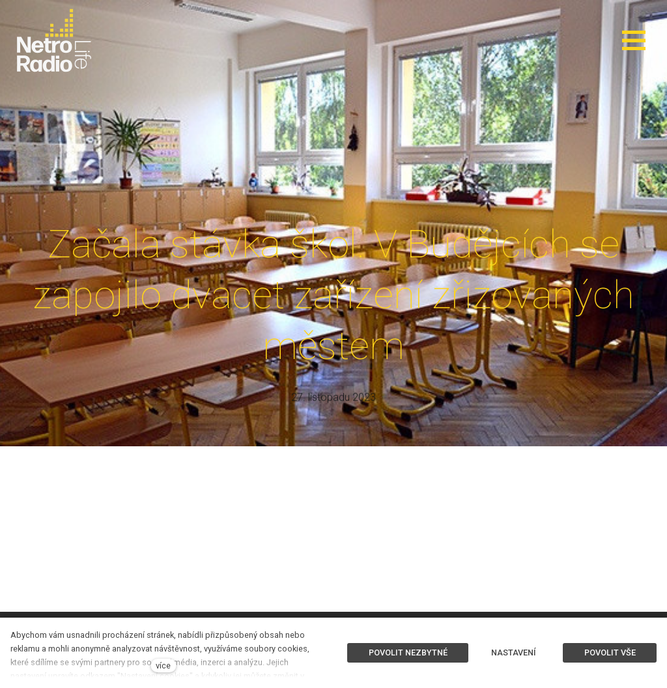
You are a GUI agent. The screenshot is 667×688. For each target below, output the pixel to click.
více (163, 665)
